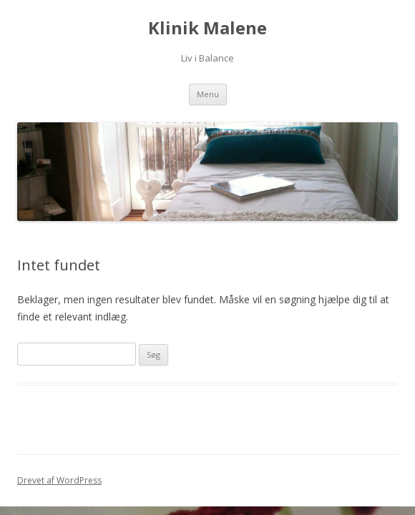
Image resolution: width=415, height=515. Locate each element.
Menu (208, 94)
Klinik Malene (207, 28)
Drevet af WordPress (59, 480)
